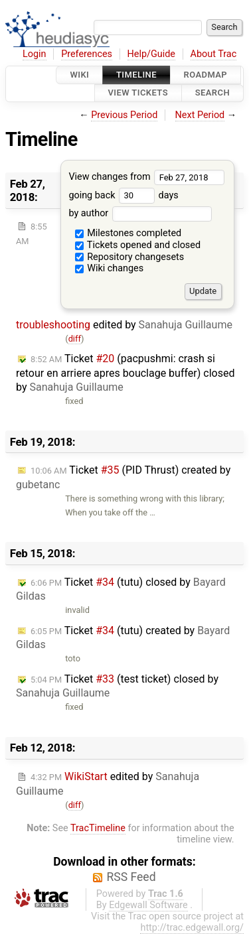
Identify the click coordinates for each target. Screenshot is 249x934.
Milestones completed (128, 233)
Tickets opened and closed (138, 245)
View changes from (146, 176)
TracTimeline (97, 828)
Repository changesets (130, 257)
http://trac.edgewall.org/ (192, 927)
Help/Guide (151, 54)
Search (212, 93)
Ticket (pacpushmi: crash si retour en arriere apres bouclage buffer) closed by (125, 372)
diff (74, 339)
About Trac (214, 54)
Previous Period (124, 115)
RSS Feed (130, 877)
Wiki (79, 75)
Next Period (200, 115)
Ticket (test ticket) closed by (117, 686)
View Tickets (138, 93)
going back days (123, 195)
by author (139, 213)
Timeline (136, 75)
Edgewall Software (148, 905)
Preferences (86, 54)
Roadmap (206, 75)
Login (34, 54)
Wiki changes (109, 268)
